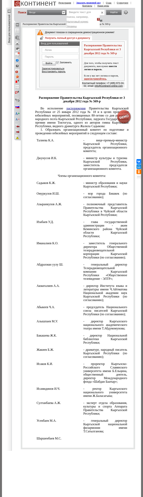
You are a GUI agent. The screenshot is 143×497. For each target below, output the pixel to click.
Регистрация (64, 2)
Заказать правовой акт (88, 2)
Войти (49, 63)
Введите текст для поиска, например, (79, 19)
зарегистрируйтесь (95, 78)
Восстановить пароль (54, 71)
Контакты (87, 5)
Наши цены (103, 5)
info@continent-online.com (109, 86)
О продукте (122, 2)
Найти (114, 12)
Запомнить (66, 62)
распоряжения (76, 108)
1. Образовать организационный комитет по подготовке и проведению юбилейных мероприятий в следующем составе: (82, 131)
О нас (109, 2)
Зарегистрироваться (53, 68)
